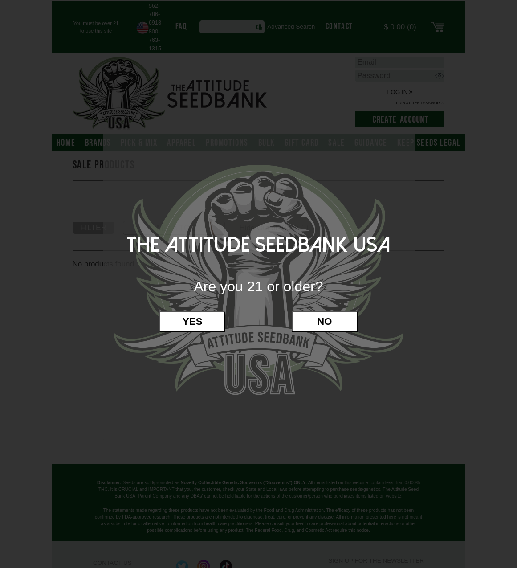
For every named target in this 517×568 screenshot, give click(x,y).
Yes (193, 321)
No (324, 321)
